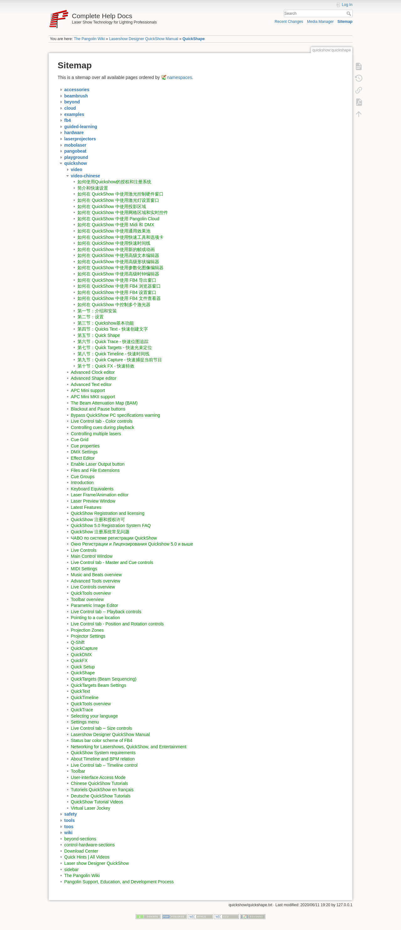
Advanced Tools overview (95, 580)
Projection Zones (87, 630)
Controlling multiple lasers (96, 433)
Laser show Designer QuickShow (96, 863)
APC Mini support (88, 390)
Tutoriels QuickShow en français (102, 789)
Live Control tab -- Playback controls (106, 611)
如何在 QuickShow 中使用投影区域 (111, 206)
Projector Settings (88, 636)
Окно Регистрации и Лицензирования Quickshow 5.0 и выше (132, 543)
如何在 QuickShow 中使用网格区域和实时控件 (122, 212)
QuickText (80, 691)
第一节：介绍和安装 (97, 310)
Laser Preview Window (93, 501)
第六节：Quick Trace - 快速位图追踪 (112, 341)
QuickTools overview (91, 593)
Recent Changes (288, 21)
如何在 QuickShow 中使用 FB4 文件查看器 (119, 298)
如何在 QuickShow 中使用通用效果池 (113, 230)
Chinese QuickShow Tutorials (99, 783)
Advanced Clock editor (93, 372)
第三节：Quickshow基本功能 (105, 323)
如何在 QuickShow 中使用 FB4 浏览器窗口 (119, 286)
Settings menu (85, 721)
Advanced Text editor (91, 384)
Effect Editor (83, 458)
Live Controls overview (93, 586)
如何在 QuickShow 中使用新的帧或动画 (116, 249)
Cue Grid (79, 439)
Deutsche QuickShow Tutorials (101, 795)
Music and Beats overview (96, 574)
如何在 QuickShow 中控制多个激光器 (113, 304)
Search (349, 13)
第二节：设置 (90, 316)
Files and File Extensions (95, 470)
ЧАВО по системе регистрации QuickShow (114, 538)
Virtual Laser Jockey (90, 808)
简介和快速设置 (92, 188)
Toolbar (78, 771)
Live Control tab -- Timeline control (104, 765)
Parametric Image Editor (94, 605)
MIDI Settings (84, 568)
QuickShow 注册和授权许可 (98, 519)
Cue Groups (82, 476)
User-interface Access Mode (98, 777)
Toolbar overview (87, 599)
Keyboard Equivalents (92, 488)
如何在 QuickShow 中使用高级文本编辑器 (118, 255)
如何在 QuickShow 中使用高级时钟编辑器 (118, 273)
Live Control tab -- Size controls (101, 728)
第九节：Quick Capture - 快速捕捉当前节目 (119, 359)
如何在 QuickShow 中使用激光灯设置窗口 (118, 200)
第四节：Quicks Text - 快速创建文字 (112, 329)
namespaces (179, 77)
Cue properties (85, 445)
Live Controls (83, 550)
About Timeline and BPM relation (103, 758)
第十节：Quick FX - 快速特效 (105, 365)
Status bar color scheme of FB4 (101, 740)
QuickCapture (84, 648)
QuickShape (193, 39)
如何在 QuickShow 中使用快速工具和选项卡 (120, 237)
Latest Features (86, 507)
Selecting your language (94, 715)
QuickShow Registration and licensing (107, 513)
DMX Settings (84, 451)
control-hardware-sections (89, 844)
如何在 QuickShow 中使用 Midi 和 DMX (115, 224)
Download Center (81, 851)
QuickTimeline (84, 697)
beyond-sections (80, 838)
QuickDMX (81, 654)
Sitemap (344, 21)
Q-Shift (78, 642)
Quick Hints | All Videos (86, 856)
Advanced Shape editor (94, 378)
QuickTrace (82, 709)
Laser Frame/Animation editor (99, 494)
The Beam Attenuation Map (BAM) (104, 402)
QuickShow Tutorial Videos (97, 801)
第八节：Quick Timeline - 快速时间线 (113, 353)
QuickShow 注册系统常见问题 (100, 531)
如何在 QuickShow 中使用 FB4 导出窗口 (116, 280)
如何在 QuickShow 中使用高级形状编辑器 (118, 261)
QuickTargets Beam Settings (98, 685)
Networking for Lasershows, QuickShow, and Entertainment (128, 746)
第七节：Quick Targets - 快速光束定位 (114, 347)
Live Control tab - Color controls (102, 421)
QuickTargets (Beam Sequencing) (103, 679)
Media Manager (320, 21)
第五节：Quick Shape (98, 335)
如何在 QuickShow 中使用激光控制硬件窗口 (120, 193)
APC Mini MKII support (93, 396)
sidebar (71, 869)
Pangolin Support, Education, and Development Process (119, 881)
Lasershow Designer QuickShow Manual (143, 39)
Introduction (82, 482)
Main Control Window (91, 556)
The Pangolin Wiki (89, 39)
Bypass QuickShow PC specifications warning (115, 415)
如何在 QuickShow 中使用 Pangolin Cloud (118, 218)
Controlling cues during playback (102, 427)
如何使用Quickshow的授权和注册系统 (114, 181)
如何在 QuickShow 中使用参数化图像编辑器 (120, 267)
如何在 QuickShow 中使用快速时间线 (113, 243)
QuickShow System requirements (103, 752)
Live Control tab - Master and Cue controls (112, 562)
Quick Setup (83, 666)
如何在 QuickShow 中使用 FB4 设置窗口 (116, 292)
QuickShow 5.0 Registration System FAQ (111, 525)
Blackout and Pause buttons (98, 408)
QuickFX (79, 660)
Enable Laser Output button (97, 464)
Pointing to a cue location (95, 617)
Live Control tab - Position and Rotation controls (117, 623)
